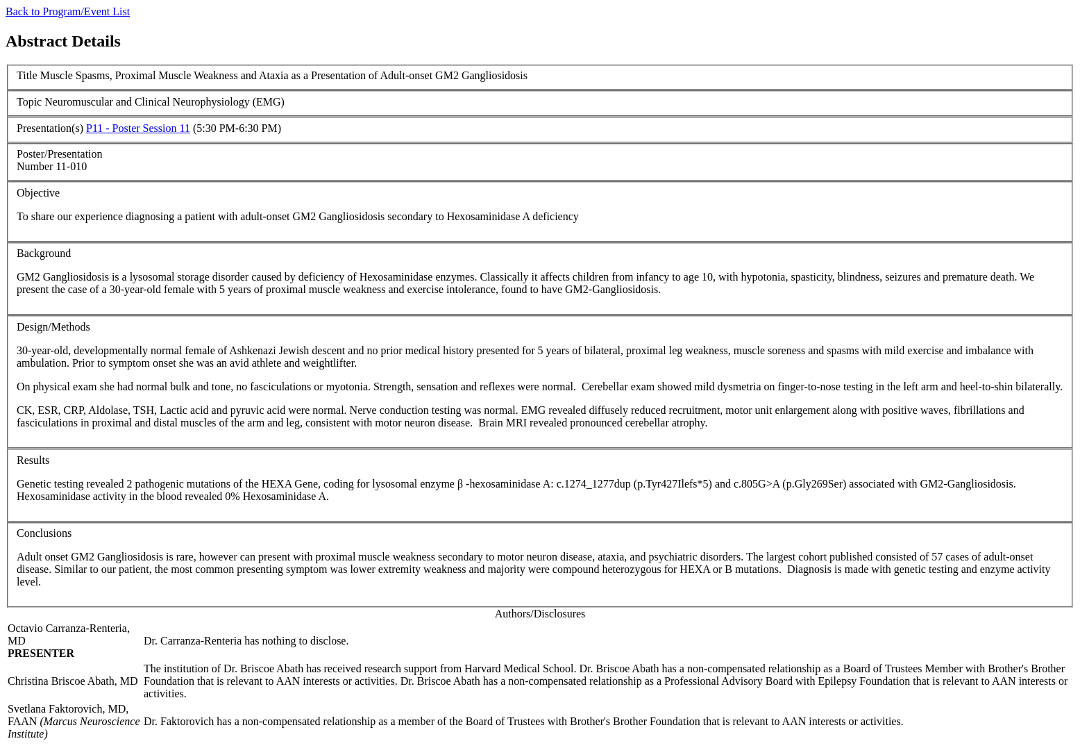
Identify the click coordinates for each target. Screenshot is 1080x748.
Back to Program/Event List (68, 11)
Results (33, 460)
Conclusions (44, 533)
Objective (38, 193)
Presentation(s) (50, 128)
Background (44, 253)
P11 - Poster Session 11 (138, 128)
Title (27, 75)
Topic (29, 102)
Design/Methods (53, 327)
